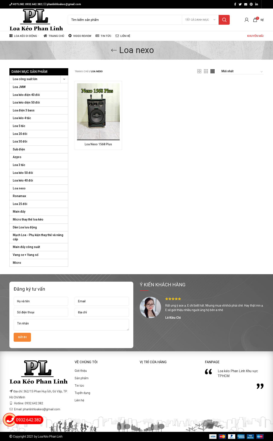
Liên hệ (79, 400)
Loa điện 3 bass (24, 110)
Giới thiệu (81, 370)
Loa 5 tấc (19, 126)
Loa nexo (19, 188)
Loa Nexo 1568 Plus (98, 144)
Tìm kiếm (224, 20)
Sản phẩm (82, 378)
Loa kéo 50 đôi (23, 172)
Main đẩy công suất (26, 247)
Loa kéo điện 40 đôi (26, 95)
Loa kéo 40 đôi (23, 180)
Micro (17, 262)
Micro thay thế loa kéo (28, 219)
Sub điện (19, 149)
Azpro (17, 157)
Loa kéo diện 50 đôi (26, 102)
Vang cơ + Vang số (25, 255)
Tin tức (79, 385)
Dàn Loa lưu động (25, 227)
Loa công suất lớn (25, 79)
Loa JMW (19, 87)
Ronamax (19, 196)
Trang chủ (82, 71)
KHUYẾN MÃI (255, 35)
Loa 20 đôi (20, 133)
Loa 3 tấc (19, 165)
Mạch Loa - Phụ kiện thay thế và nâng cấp (38, 237)
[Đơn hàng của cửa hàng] (242, 71)
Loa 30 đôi (20, 141)
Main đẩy (19, 211)
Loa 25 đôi (20, 204)
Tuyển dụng (82, 393)
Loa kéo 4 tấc (22, 118)
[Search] (149, 20)
